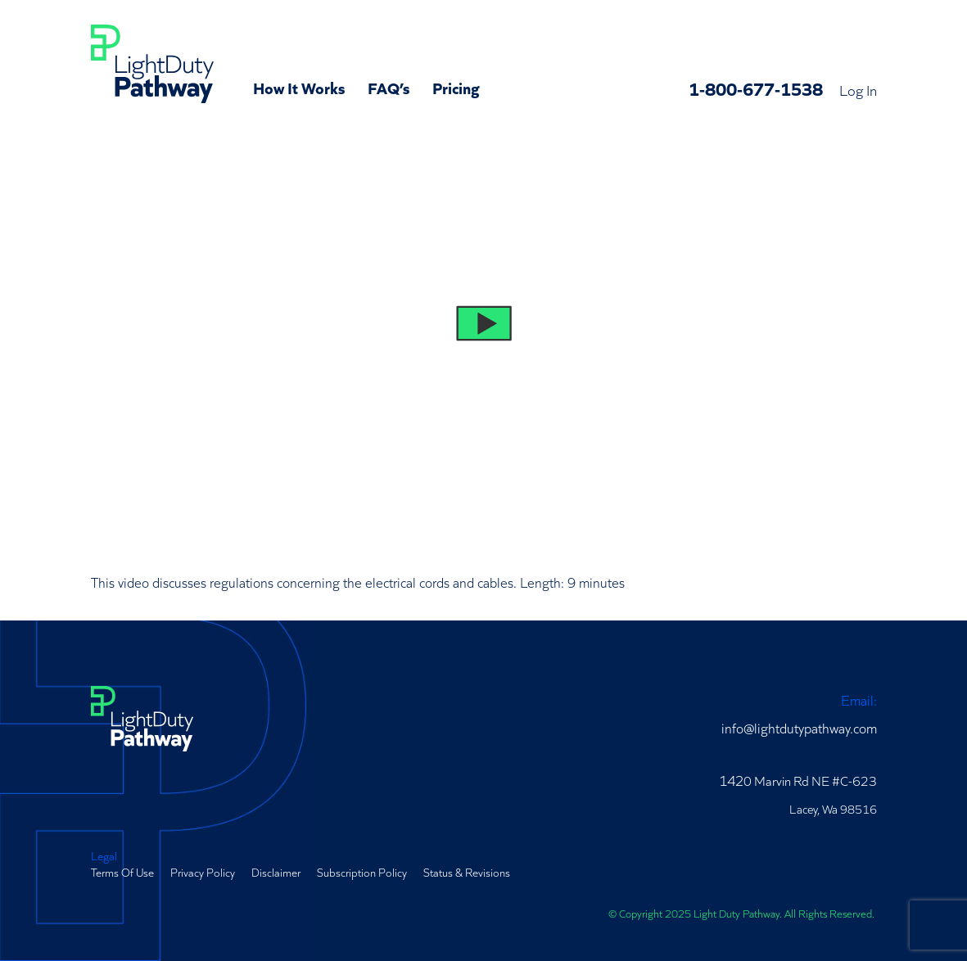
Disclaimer (275, 872)
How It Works (299, 86)
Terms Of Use (122, 872)
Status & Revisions (466, 872)
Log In (858, 89)
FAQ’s (388, 86)
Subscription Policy (362, 872)
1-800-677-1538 (756, 88)
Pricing (456, 86)
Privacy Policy (202, 872)
